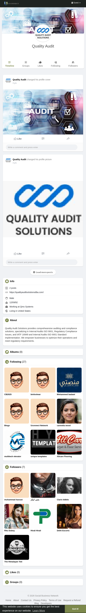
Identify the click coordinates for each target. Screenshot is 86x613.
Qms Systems (26, 306)
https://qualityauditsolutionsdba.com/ (26, 292)
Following (15, 362)
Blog (37, 603)
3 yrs (15, 83)
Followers (15, 467)
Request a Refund (72, 600)
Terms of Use (55, 600)
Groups (14, 582)
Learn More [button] (39, 610)
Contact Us (26, 600)
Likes (13, 572)
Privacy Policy (40, 600)
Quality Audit (43, 46)
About (16, 600)
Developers (46, 603)
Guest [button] (76, 3)
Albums (14, 352)
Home (8, 600)
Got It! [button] (75, 609)
